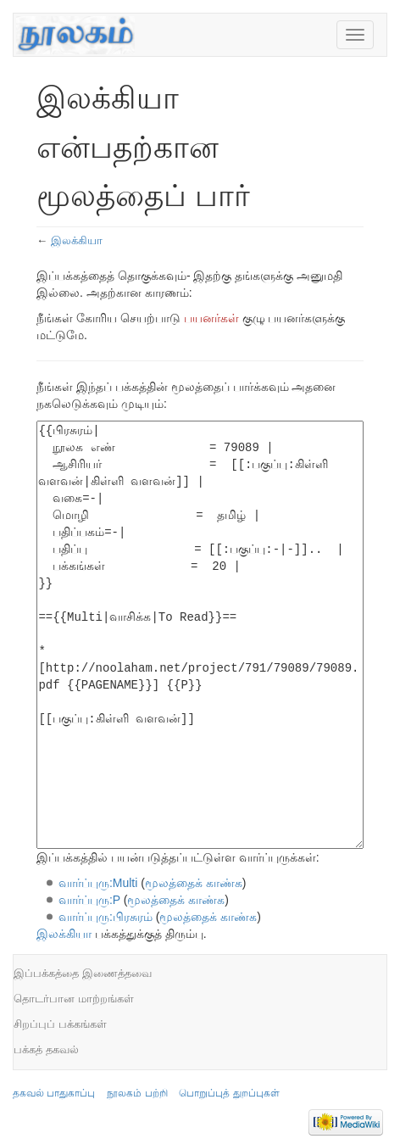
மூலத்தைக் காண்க (193, 883)
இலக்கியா (77, 240)
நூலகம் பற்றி (137, 1093)
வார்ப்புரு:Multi (97, 883)
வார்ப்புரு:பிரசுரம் (105, 917)
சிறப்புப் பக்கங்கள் (60, 1024)
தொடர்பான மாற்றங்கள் (74, 998)
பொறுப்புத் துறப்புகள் (229, 1093)
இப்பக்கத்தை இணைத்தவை (83, 973)
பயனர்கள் (211, 318)
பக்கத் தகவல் (46, 1049)
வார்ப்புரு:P (89, 900)
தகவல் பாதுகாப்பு (54, 1093)
